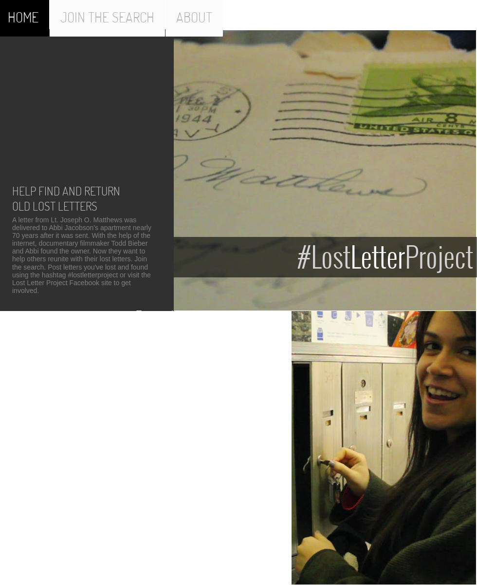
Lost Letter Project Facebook (55, 283)
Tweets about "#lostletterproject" (198, 314)
